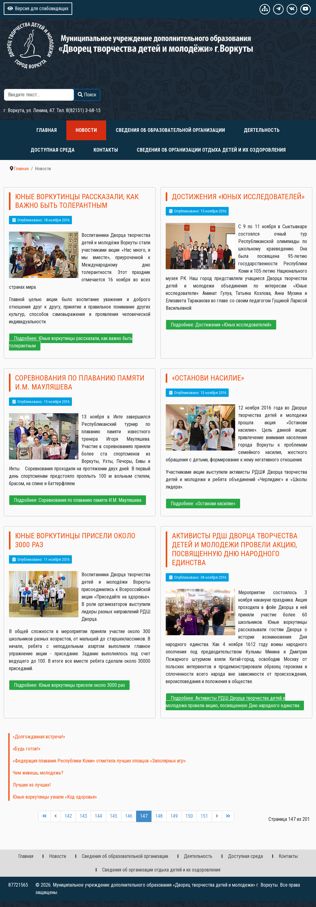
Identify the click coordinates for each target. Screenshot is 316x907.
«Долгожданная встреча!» (39, 737)
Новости (86, 130)
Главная (46, 130)
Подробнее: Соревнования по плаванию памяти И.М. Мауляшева (77, 500)
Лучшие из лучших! (32, 785)
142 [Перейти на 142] (68, 816)
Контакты (106, 150)
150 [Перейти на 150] (189, 816)
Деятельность (262, 130)
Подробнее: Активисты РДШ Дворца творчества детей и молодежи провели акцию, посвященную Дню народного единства (232, 701)
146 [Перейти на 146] (128, 816)
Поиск (94, 85)
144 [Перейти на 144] (98, 816)
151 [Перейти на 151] (204, 816)
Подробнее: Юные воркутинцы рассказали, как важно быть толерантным (70, 342)
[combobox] (39, 95)
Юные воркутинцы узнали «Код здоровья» (55, 797)
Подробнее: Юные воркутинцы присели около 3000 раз (69, 685)
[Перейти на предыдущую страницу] (55, 816)
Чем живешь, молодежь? (38, 773)
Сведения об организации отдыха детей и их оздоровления (211, 150)
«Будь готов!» (26, 749)
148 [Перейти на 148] (159, 816)
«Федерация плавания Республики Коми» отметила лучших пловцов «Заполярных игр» (99, 761)
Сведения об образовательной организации (170, 130)
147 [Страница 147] (144, 816)
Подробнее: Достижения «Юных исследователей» (221, 325)
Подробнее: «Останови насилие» (203, 503)
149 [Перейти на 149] (174, 816)
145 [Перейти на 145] (113, 816)
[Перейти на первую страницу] (44, 816)
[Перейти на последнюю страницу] (228, 816)
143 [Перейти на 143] (83, 816)
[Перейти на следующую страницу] (217, 816)
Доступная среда (53, 150)
